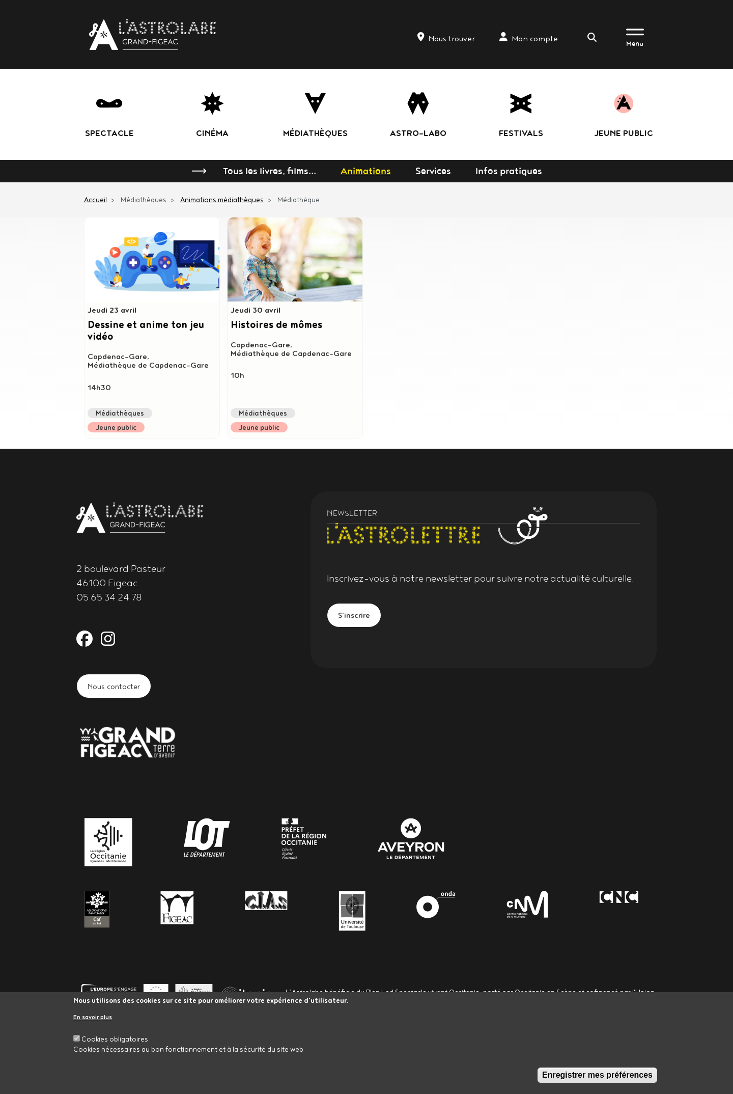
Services (433, 171)
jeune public (623, 133)
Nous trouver (446, 37)
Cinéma (212, 133)
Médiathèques (315, 133)
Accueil (95, 200)
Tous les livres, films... (269, 171)
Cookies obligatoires (114, 1039)
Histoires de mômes (283, 325)
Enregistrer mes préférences (597, 1075)
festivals (521, 133)
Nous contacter (120, 687)
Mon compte (528, 37)
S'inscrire (358, 616)
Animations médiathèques (222, 200)
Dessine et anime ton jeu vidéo (144, 332)
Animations (366, 171)
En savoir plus (92, 1017)
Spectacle (109, 133)
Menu (634, 43)
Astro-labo (418, 133)
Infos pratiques (508, 171)
